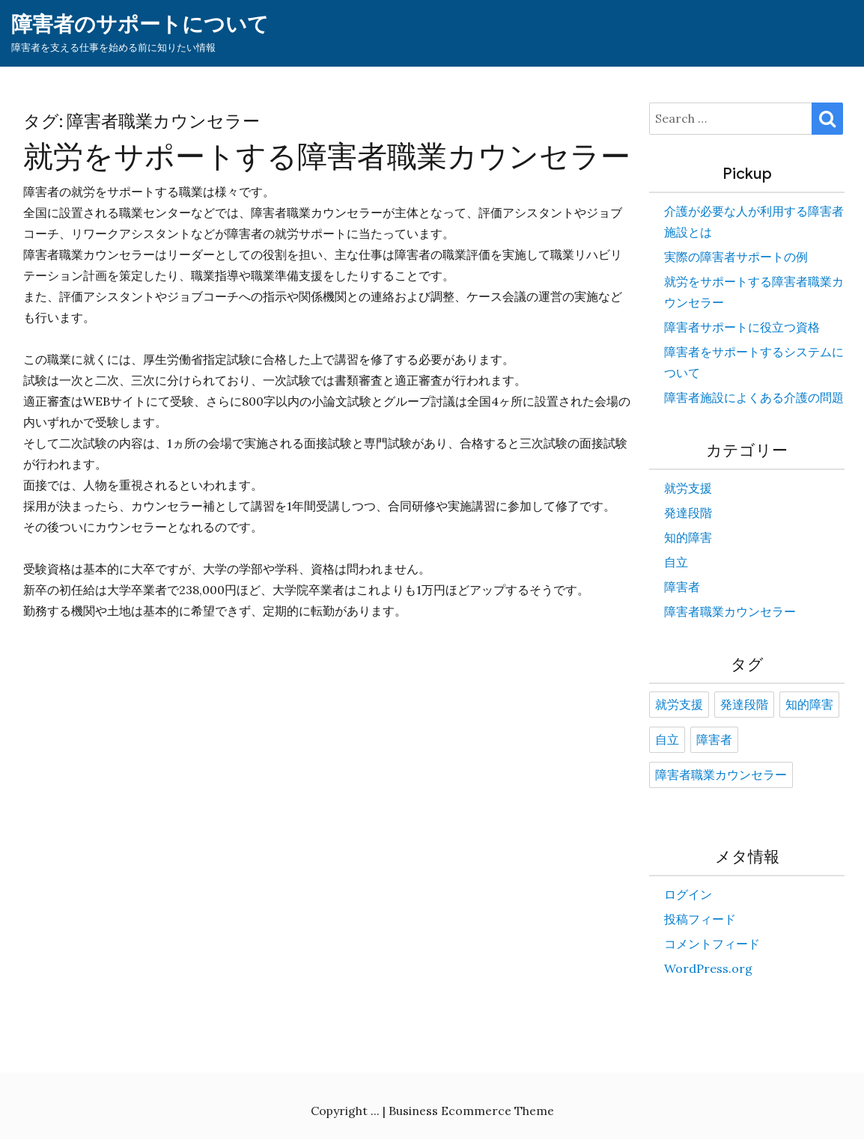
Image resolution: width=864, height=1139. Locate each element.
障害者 (682, 586)
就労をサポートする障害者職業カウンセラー (326, 156)
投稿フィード (700, 918)
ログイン (688, 894)
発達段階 (688, 512)
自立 (676, 562)
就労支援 (688, 487)
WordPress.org (708, 968)
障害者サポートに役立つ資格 (742, 327)
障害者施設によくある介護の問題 (754, 397)
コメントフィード (712, 943)
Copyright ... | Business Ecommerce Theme (432, 1110)
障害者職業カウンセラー (730, 611)
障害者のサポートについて (140, 24)
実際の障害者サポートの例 (736, 256)
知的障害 (688, 537)
